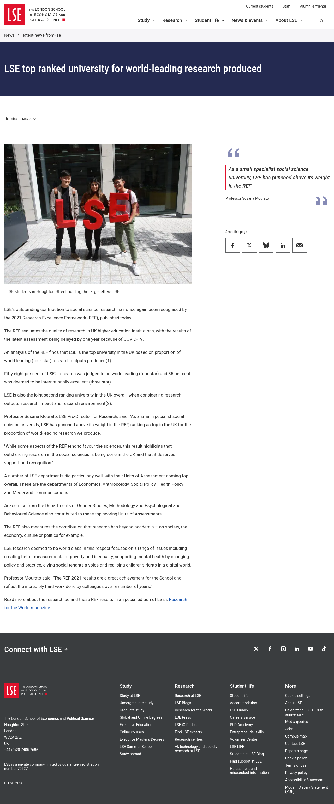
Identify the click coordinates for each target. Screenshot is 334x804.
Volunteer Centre (243, 739)
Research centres (189, 739)
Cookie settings (298, 695)
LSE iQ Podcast (187, 725)
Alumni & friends (313, 6)
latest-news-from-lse (42, 35)
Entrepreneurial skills (247, 732)
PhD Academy (241, 725)
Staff (286, 6)
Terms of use (296, 765)
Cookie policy (296, 758)
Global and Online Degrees (141, 717)
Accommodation (243, 703)
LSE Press (183, 717)
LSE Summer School (136, 747)
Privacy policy (296, 773)
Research (175, 20)
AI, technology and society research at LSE (196, 749)
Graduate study (132, 710)
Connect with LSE (36, 649)
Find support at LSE (246, 761)
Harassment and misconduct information (249, 770)
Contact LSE (295, 743)
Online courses (132, 732)
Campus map (296, 736)
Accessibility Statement (304, 780)
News (9, 35)
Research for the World (193, 710)
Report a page (296, 751)
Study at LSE (130, 695)
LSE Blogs (183, 703)
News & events (250, 20)
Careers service (242, 717)
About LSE (289, 20)
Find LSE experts (188, 732)
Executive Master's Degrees (142, 739)
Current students (259, 6)
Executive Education (136, 725)
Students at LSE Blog (247, 754)
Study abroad (130, 754)
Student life (210, 20)
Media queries (296, 722)
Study (147, 20)
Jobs (289, 729)
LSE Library (239, 710)
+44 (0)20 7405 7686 (21, 750)
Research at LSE (188, 695)
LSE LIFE (237, 747)
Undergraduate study (136, 703)
